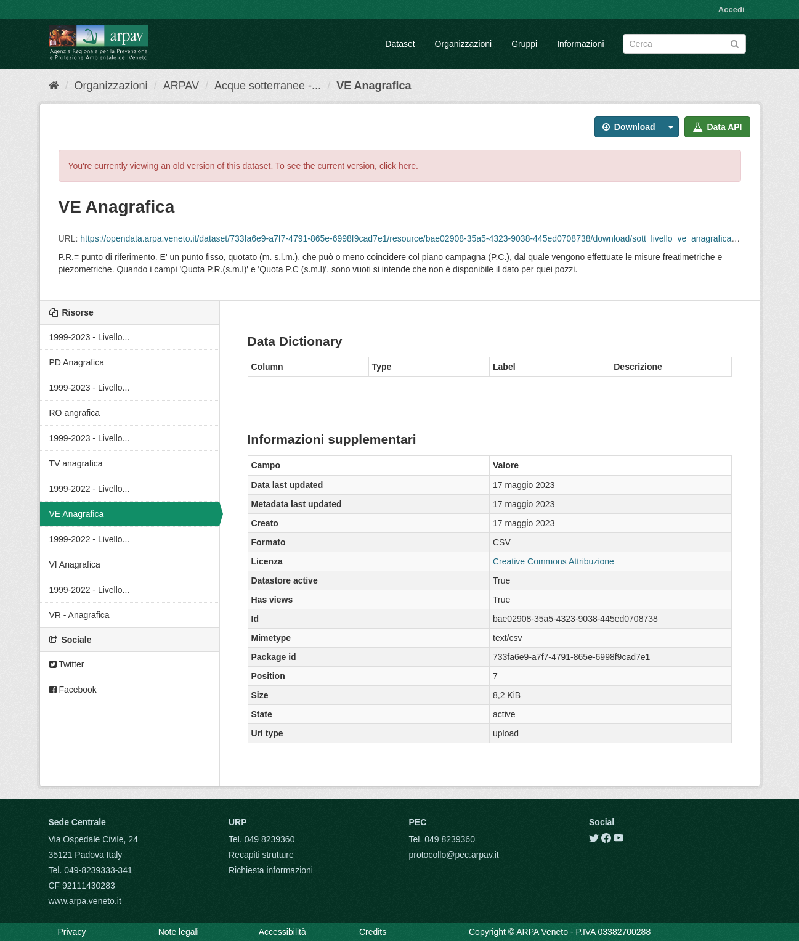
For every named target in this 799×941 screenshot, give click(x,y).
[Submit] (734, 43)
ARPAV (181, 85)
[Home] (54, 85)
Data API (717, 127)
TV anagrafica (76, 463)
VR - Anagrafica (79, 615)
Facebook (73, 690)
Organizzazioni (463, 44)
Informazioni (580, 44)
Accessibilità (282, 932)
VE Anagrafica (373, 85)
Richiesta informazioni (271, 870)
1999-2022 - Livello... (89, 489)
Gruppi (524, 44)
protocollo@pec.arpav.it (454, 855)
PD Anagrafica (77, 362)
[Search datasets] (684, 44)
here (407, 166)
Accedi (731, 9)
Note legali (178, 932)
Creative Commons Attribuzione (553, 561)
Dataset (400, 44)
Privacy (72, 932)
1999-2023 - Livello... (89, 337)
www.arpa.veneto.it (85, 901)
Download (628, 127)
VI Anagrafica (74, 564)
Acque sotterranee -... (267, 85)
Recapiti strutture (261, 855)
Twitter (66, 664)
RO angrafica (74, 413)
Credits (372, 932)
